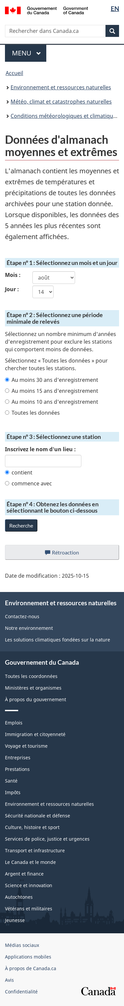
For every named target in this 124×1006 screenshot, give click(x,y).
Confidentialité (21, 991)
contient (18, 472)
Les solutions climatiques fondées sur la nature (57, 639)
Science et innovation (28, 885)
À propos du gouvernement (35, 699)
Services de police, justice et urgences (47, 839)
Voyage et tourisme (26, 746)
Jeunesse (15, 920)
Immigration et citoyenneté (35, 734)
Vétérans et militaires (28, 908)
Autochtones (19, 897)
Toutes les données (32, 412)
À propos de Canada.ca (30, 968)
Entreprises (17, 757)
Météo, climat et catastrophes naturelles (61, 101)
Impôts (13, 792)
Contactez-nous (22, 616)
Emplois (13, 722)
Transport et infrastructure (35, 850)
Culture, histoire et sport (32, 827)
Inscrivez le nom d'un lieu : (40, 449)
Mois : (13, 275)
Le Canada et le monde (30, 862)
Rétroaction (67, 554)
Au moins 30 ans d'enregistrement (51, 379)
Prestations (17, 769)
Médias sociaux (22, 945)
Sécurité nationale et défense (37, 815)
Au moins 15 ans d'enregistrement (51, 390)
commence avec (28, 483)
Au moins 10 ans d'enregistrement (51, 401)
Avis (9, 980)
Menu (29, 52)
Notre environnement (29, 628)
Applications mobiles (28, 957)
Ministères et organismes (33, 688)
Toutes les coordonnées (31, 676)
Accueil (14, 73)
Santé (11, 781)
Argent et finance (24, 874)
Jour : (12, 289)
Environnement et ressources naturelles (61, 87)
